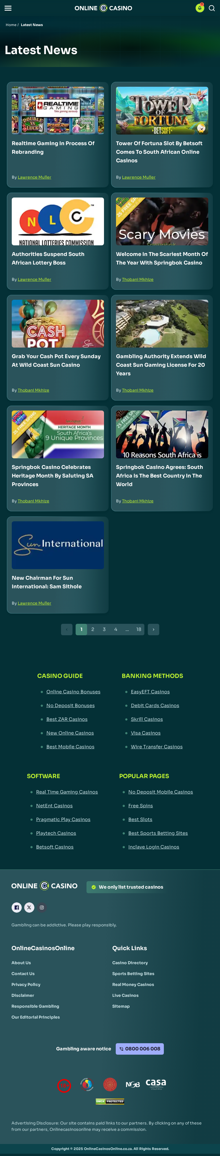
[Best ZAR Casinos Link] (69, 719)
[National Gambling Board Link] (133, 1086)
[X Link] (29, 907)
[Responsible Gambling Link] (35, 1006)
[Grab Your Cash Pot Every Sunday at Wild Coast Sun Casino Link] (58, 324)
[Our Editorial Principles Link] (35, 1017)
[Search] (211, 8)
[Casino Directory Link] (130, 963)
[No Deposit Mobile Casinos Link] (156, 792)
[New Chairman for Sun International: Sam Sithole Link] (58, 545)
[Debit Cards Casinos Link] (152, 706)
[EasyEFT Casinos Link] (152, 692)
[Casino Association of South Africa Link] (156, 1085)
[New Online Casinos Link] (69, 733)
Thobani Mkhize (138, 279)
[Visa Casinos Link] (152, 733)
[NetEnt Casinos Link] (62, 806)
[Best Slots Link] (156, 820)
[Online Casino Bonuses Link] (69, 692)
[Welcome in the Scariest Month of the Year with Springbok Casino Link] (162, 221)
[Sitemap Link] (121, 1006)
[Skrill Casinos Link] (152, 719)
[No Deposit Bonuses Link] (69, 706)
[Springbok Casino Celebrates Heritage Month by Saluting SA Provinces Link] (58, 434)
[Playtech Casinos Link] (62, 833)
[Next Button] (153, 629)
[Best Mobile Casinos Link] (69, 747)
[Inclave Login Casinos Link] (156, 847)
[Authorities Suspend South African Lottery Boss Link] (58, 221)
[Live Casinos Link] (125, 995)
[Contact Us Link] (23, 973)
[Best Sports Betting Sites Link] (156, 833)
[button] (8, 8)
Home (11, 25)
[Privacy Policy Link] (25, 984)
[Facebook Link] (16, 907)
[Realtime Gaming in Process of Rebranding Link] (58, 111)
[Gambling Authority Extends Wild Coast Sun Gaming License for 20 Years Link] (162, 324)
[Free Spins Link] (156, 806)
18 (138, 629)
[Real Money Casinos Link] (133, 984)
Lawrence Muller (34, 177)
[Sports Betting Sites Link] (133, 973)
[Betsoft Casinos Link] (62, 847)
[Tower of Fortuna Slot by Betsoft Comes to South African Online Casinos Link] (162, 111)
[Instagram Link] (42, 907)
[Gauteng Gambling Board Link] (110, 1086)
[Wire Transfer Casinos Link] (152, 747)
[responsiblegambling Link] (87, 1086)
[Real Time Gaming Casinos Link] (62, 792)
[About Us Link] (21, 963)
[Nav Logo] (103, 8)
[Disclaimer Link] (22, 995)
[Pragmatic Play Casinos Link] (62, 820)
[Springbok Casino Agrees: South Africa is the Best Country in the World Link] (162, 434)
